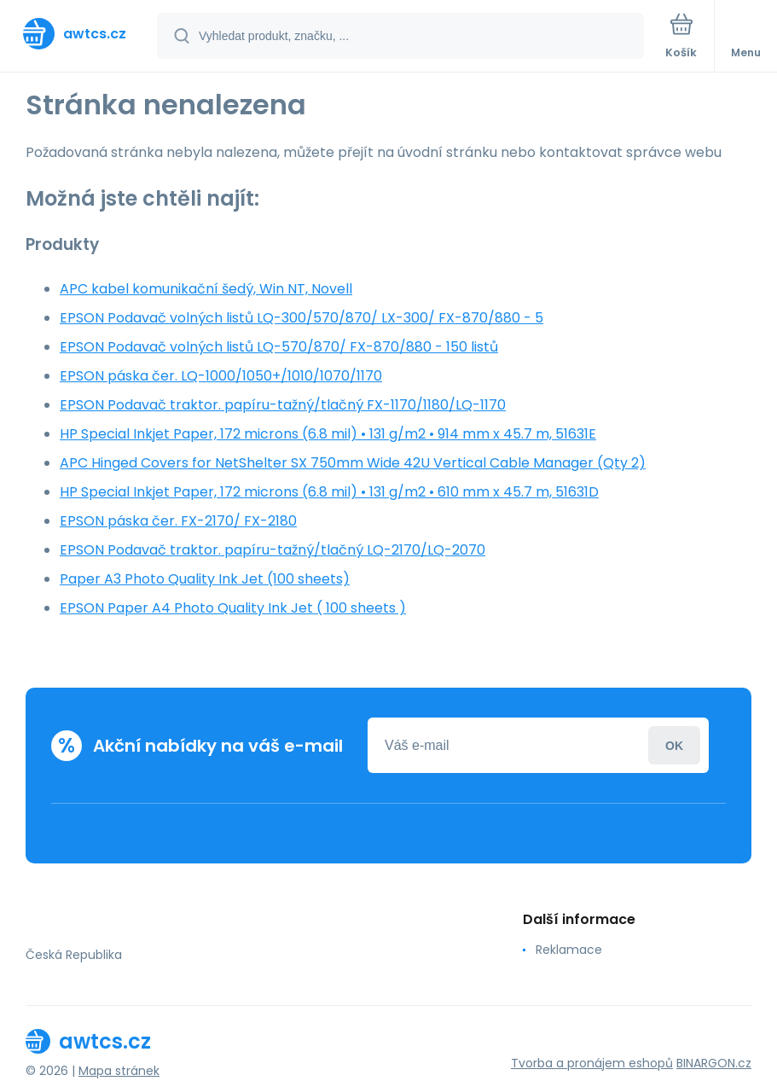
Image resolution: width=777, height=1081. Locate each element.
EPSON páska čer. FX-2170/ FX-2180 (178, 521)
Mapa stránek (118, 1070)
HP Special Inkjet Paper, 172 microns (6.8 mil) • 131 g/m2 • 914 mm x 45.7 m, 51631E (328, 434)
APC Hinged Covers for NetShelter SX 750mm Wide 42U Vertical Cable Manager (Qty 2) (353, 463)
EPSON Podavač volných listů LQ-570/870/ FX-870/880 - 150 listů (279, 347)
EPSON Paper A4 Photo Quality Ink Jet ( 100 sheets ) (233, 608)
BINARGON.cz (713, 1063)
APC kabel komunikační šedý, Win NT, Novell (206, 289)
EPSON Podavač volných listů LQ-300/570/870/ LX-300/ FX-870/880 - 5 (301, 318)
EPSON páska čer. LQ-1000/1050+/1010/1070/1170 (221, 376)
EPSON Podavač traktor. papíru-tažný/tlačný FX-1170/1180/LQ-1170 (283, 405)
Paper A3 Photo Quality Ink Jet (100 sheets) (205, 579)
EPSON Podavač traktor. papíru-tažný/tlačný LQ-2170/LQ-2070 (272, 550)
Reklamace (569, 949)
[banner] (79, 33)
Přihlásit (674, 745)
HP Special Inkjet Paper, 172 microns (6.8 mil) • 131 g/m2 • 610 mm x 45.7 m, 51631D (329, 492)
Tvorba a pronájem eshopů (592, 1063)
